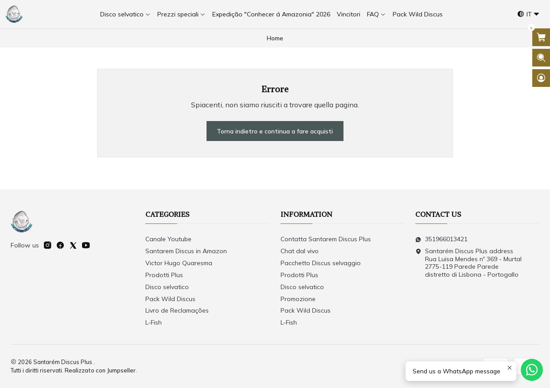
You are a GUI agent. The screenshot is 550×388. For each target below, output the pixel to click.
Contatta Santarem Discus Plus (326, 239)
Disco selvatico (167, 287)
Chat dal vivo (300, 251)
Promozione (298, 299)
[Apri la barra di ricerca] (541, 58)
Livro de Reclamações (177, 310)
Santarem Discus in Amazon (186, 251)
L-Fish (153, 322)
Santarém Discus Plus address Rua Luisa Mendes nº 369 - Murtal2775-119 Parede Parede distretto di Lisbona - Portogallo (468, 262)
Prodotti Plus (164, 275)
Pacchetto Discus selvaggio (321, 263)
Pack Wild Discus (170, 299)
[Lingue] (528, 14)
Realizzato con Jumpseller (100, 370)
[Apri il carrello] (541, 37)
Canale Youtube (168, 239)
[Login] (541, 78)
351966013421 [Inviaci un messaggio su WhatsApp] (441, 239)
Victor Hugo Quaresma (178, 263)
